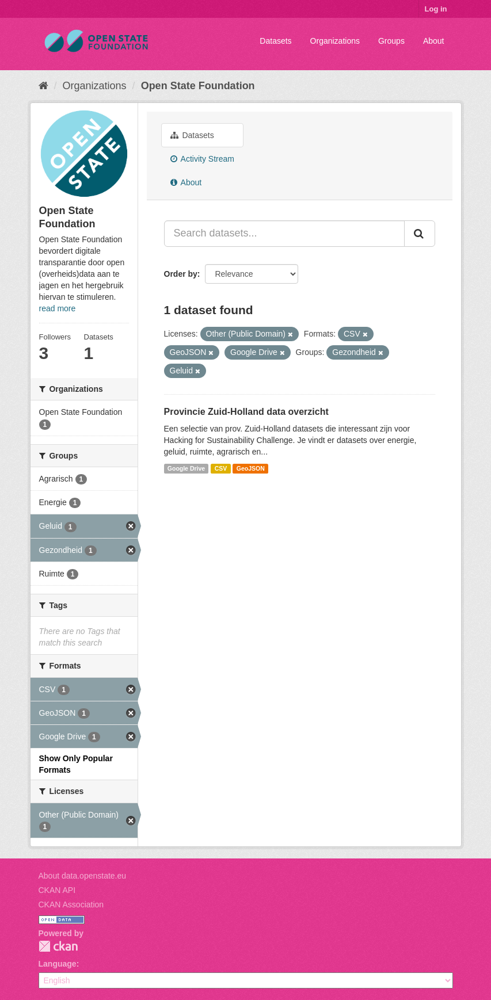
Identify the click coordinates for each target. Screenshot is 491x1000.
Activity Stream (202, 158)
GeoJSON (251, 468)
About (433, 40)
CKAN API (57, 890)
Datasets (275, 40)
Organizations (335, 40)
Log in (436, 9)
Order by (180, 273)
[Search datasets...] (284, 233)
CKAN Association (71, 904)
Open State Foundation (198, 85)
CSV (221, 468)
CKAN (58, 946)
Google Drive (186, 468)
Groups (391, 40)
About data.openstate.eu (83, 875)
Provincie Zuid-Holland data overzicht (246, 412)
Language (58, 963)
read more (57, 308)
